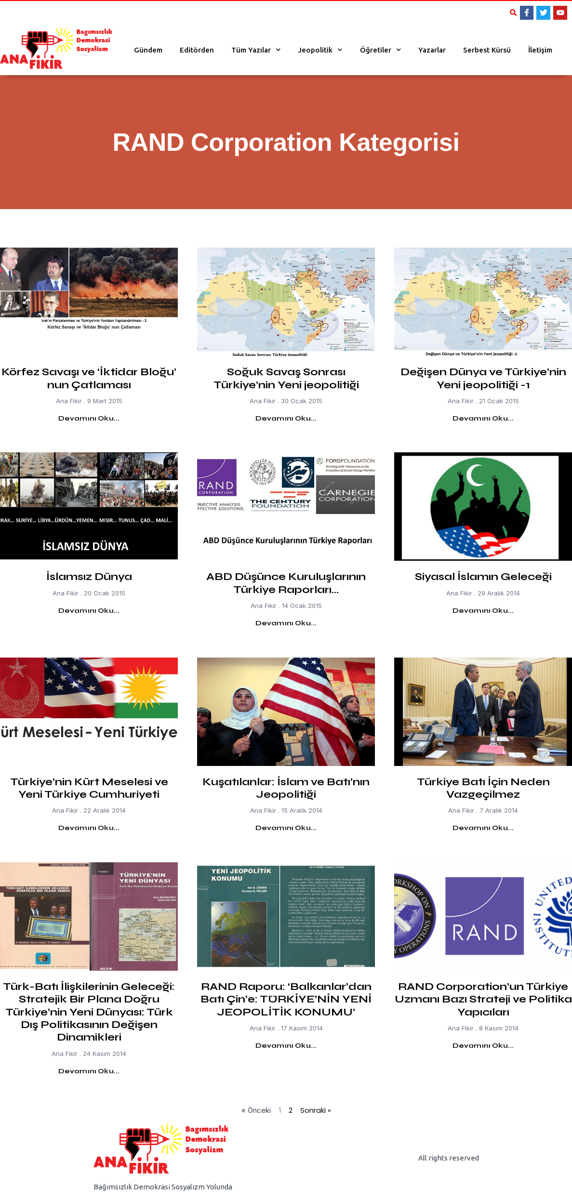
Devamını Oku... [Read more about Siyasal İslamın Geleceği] (483, 611)
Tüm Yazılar (256, 49)
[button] (513, 12)
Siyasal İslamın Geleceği (483, 576)
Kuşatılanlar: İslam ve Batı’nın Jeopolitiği (286, 788)
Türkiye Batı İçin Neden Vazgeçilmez (483, 788)
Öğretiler (380, 49)
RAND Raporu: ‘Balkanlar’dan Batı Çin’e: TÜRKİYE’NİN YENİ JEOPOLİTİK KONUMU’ (286, 999)
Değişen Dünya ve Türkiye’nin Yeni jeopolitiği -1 (483, 378)
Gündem (148, 50)
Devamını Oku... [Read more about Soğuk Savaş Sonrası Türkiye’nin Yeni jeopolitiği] (286, 418)
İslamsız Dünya (89, 576)
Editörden (197, 50)
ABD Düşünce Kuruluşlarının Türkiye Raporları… (286, 582)
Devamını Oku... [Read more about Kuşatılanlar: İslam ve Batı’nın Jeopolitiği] (286, 828)
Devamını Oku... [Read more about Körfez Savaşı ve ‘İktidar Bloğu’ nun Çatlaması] (89, 418)
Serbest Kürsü (487, 50)
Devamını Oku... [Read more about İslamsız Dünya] (89, 611)
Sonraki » (315, 1110)
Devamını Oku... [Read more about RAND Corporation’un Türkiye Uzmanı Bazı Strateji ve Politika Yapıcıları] (483, 1046)
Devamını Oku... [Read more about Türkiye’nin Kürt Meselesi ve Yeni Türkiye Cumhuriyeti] (89, 828)
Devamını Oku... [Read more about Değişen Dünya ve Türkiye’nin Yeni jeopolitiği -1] (483, 418)
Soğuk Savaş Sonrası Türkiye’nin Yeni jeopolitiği (286, 378)
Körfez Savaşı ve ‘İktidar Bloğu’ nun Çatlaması (88, 378)
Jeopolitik (320, 49)
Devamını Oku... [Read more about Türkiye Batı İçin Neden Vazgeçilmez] (483, 828)
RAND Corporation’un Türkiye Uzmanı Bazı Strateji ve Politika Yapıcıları (483, 999)
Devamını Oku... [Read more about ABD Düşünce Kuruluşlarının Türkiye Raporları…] (286, 623)
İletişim (540, 50)
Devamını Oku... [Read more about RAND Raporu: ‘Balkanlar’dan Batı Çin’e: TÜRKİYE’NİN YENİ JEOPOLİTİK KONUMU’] (286, 1046)
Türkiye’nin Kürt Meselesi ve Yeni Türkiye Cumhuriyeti (89, 788)
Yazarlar (432, 50)
